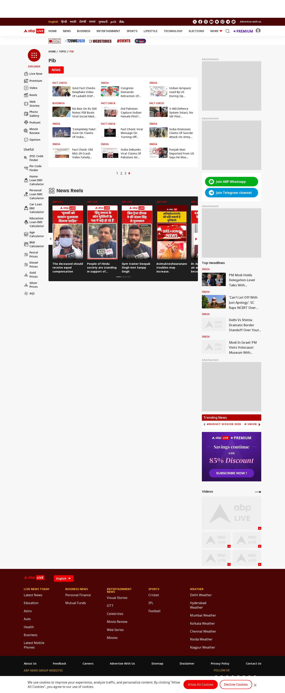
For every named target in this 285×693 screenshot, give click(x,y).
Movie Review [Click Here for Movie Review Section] (117, 621)
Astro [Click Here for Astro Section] (28, 611)
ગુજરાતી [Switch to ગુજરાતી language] (102, 22)
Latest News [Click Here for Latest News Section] (33, 595)
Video (30, 88)
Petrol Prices (31, 254)
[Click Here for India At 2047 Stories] (140, 41)
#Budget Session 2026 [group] (224, 424)
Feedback (59, 663)
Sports (132, 31)
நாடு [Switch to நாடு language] (113, 22)
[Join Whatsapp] (233, 21)
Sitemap (157, 663)
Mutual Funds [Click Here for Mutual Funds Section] (75, 603)
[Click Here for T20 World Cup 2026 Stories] (75, 41)
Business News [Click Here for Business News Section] (76, 589)
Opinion (32, 139)
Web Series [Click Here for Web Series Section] (115, 630)
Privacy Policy (220, 663)
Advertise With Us (122, 663)
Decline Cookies (236, 684)
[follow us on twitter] (194, 21)
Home (52, 31)
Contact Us (253, 663)
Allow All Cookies (200, 684)
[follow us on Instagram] (217, 21)
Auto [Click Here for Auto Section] (27, 619)
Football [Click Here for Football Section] (154, 611)
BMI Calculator (34, 244)
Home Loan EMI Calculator (34, 180)
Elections (196, 31)
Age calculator (34, 234)
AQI (29, 293)
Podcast (32, 122)
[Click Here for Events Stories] (123, 41)
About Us (30, 663)
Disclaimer (187, 663)
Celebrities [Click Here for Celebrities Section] (115, 614)
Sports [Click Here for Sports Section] (153, 589)
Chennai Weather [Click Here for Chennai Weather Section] (203, 631)
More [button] (216, 31)
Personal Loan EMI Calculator (34, 194)
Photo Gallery (31, 114)
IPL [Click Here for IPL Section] (150, 603)
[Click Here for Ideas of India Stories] (54, 41)
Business (83, 31)
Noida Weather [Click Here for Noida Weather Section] (201, 639)
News (67, 31)
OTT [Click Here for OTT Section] (110, 605)
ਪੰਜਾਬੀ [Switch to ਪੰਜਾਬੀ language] (82, 22)
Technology (173, 31)
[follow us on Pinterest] (222, 21)
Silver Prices (31, 285)
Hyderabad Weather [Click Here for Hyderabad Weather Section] (198, 605)
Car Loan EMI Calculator (34, 208)
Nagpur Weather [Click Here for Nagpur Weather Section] (202, 647)
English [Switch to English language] (53, 22)
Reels (30, 95)
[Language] (63, 578)
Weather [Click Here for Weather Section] (196, 589)
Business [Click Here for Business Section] (30, 635)
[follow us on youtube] (211, 21)
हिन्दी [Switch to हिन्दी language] (64, 22)
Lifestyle (150, 31)
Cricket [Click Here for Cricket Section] (153, 595)
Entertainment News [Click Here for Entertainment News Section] (119, 590)
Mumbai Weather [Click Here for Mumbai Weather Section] (203, 615)
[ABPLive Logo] (34, 31)
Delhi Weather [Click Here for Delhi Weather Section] (201, 595)
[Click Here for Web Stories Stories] (101, 41)
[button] (34, 58)
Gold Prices (31, 274)
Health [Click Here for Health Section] (29, 627)
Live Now (33, 73)
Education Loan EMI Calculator (34, 222)
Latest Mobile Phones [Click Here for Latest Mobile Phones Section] (34, 645)
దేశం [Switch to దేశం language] (121, 22)
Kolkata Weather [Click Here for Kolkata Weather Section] (202, 623)
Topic (62, 51)
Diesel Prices (31, 264)
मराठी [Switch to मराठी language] (73, 22)
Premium (33, 80)
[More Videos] (258, 491)
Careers (88, 663)
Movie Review (32, 131)
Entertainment (108, 31)
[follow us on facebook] (200, 21)
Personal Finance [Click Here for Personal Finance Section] (78, 595)
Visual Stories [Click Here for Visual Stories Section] (117, 598)
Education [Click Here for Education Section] (31, 603)
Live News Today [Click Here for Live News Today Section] (36, 589)
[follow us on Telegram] (228, 21)
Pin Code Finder (33, 168)
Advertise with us (250, 21)
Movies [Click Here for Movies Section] (112, 637)
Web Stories (31, 103)
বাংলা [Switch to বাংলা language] (92, 22)
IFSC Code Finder (33, 158)
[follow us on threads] (205, 21)
